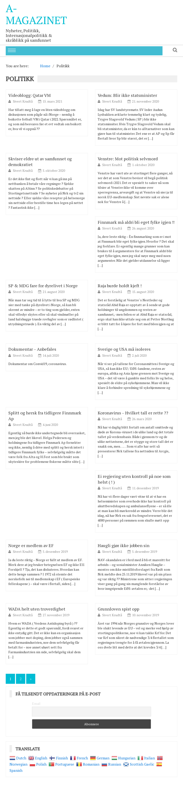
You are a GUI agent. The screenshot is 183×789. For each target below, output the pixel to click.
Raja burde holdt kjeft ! (120, 285)
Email (36, 703)
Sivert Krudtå (23, 101)
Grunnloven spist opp (118, 609)
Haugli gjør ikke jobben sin (123, 545)
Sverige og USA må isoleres (124, 349)
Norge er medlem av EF (31, 545)
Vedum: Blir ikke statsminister (127, 95)
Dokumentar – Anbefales (32, 349)
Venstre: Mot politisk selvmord (128, 159)
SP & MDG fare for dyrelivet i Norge (43, 285)
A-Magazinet (36, 14)
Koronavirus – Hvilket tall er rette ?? (133, 413)
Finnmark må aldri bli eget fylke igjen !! (136, 222)
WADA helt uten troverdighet (36, 609)
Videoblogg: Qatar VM (29, 95)
